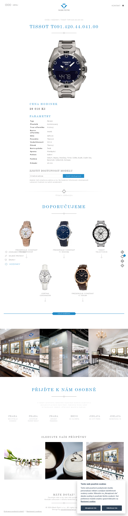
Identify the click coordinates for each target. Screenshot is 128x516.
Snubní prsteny (16, 256)
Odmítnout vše (111, 508)
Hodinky (14, 264)
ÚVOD (47, 20)
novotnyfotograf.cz (68, 509)
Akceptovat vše (90, 508)
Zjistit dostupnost (73, 176)
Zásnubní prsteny (17, 252)
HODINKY (55, 20)
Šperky (12, 260)
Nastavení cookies (88, 501)
